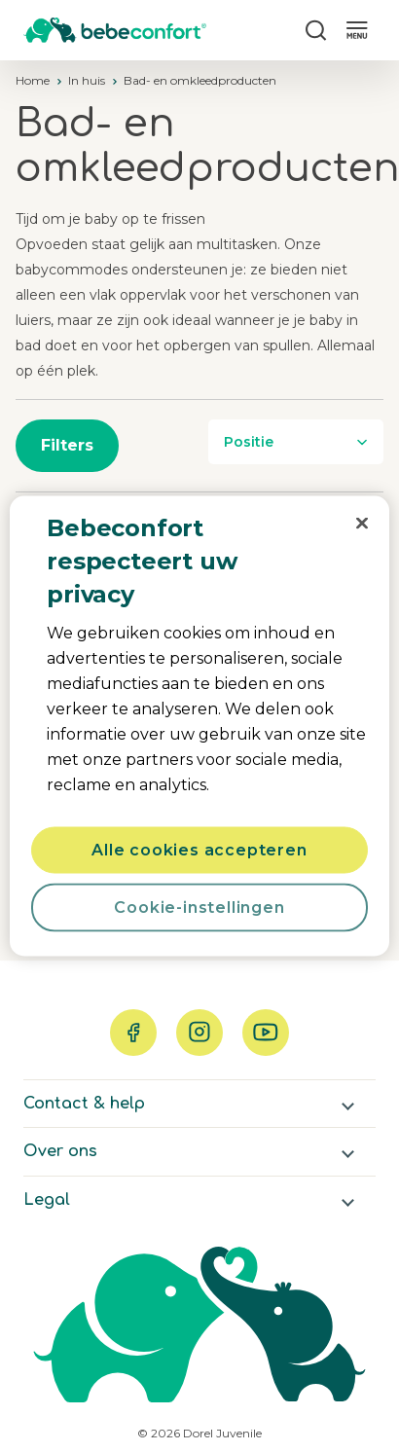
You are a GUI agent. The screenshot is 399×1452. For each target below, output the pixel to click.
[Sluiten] (362, 523)
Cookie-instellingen (199, 907)
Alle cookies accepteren (199, 850)
